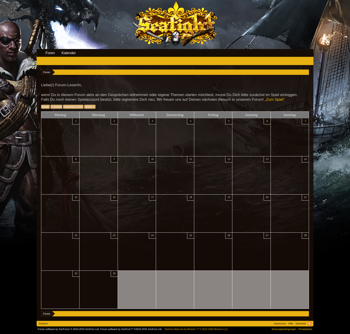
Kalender (69, 53)
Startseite (301, 323)
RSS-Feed (309, 323)
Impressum (280, 323)
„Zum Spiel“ (275, 99)
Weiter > (89, 106)
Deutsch (43, 323)
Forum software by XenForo (69, 329)
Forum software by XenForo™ (131, 329)
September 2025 (73, 106)
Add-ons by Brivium (196, 329)
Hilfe (290, 323)
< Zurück (56, 106)
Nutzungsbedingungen (284, 329)
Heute (45, 106)
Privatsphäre (305, 329)
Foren (50, 53)
